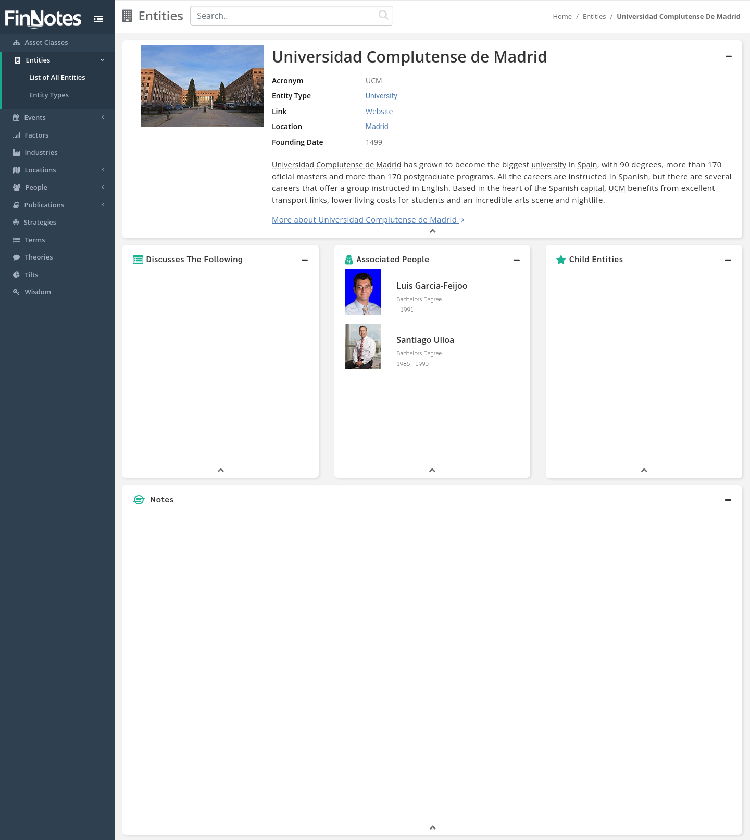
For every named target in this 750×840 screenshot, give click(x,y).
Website (379, 111)
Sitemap (338, 829)
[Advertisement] (663, 579)
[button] (220, 259)
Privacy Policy (382, 829)
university (548, 164)
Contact (455, 829)
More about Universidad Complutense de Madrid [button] (364, 219)
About (306, 829)
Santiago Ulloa (425, 339)
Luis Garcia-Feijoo (431, 285)
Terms (423, 829)
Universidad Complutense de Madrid (337, 164)
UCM (617, 188)
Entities (594, 16)
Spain (587, 164)
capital (592, 188)
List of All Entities (57, 77)
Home (562, 16)
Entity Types (49, 95)
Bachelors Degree (419, 298)
